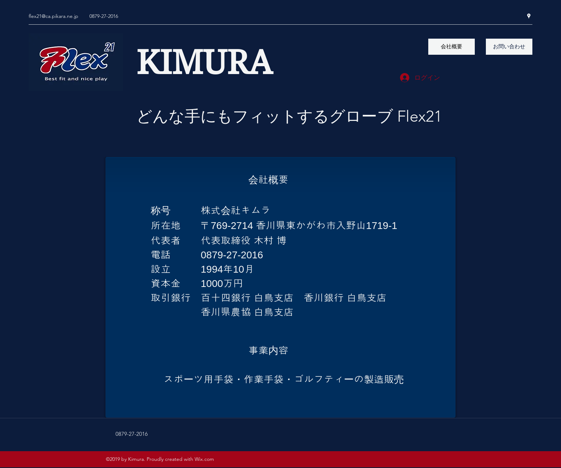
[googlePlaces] (528, 16)
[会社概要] (451, 47)
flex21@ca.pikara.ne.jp (53, 16)
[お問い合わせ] (509, 47)
